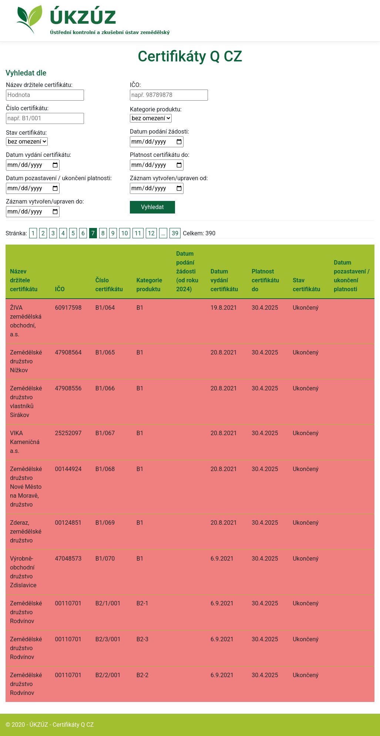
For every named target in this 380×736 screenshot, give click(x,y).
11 (138, 233)
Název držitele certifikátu (23, 280)
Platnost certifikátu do (265, 280)
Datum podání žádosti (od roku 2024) (187, 271)
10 (124, 233)
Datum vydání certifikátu (224, 280)
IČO (60, 289)
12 (151, 233)
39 (175, 233)
